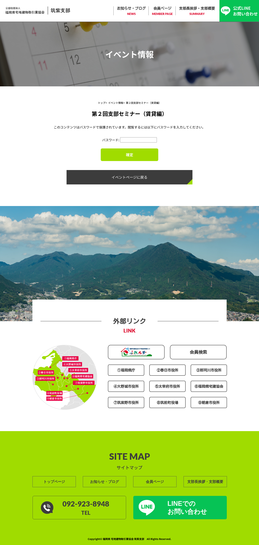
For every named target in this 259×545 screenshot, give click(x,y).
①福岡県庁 (126, 370)
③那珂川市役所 (208, 370)
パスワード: (129, 139)
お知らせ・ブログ (131, 11)
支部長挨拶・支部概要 (197, 11)
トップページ (54, 482)
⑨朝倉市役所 (209, 402)
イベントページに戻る (129, 177)
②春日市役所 (167, 370)
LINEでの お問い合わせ (187, 507)
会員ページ (162, 11)
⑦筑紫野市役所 (126, 402)
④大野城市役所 (126, 386)
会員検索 (198, 352)
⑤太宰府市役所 (167, 386)
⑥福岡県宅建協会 (208, 386)
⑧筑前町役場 (167, 402)
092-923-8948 (85, 503)
